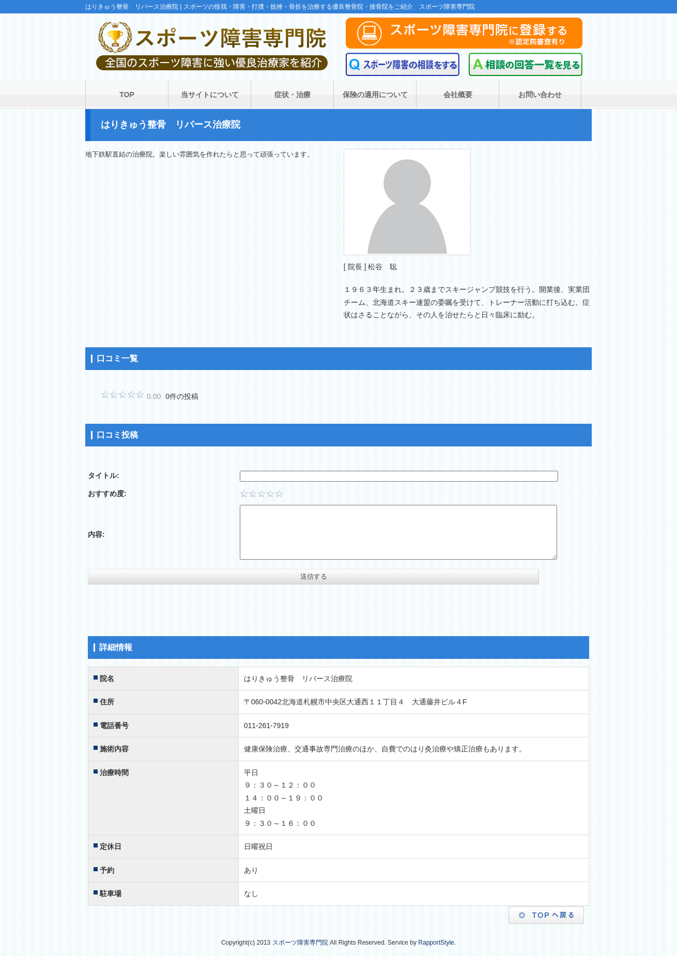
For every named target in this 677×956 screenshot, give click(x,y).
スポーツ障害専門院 (300, 942)
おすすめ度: (107, 493)
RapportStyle (436, 942)
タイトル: (103, 475)
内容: (96, 534)
